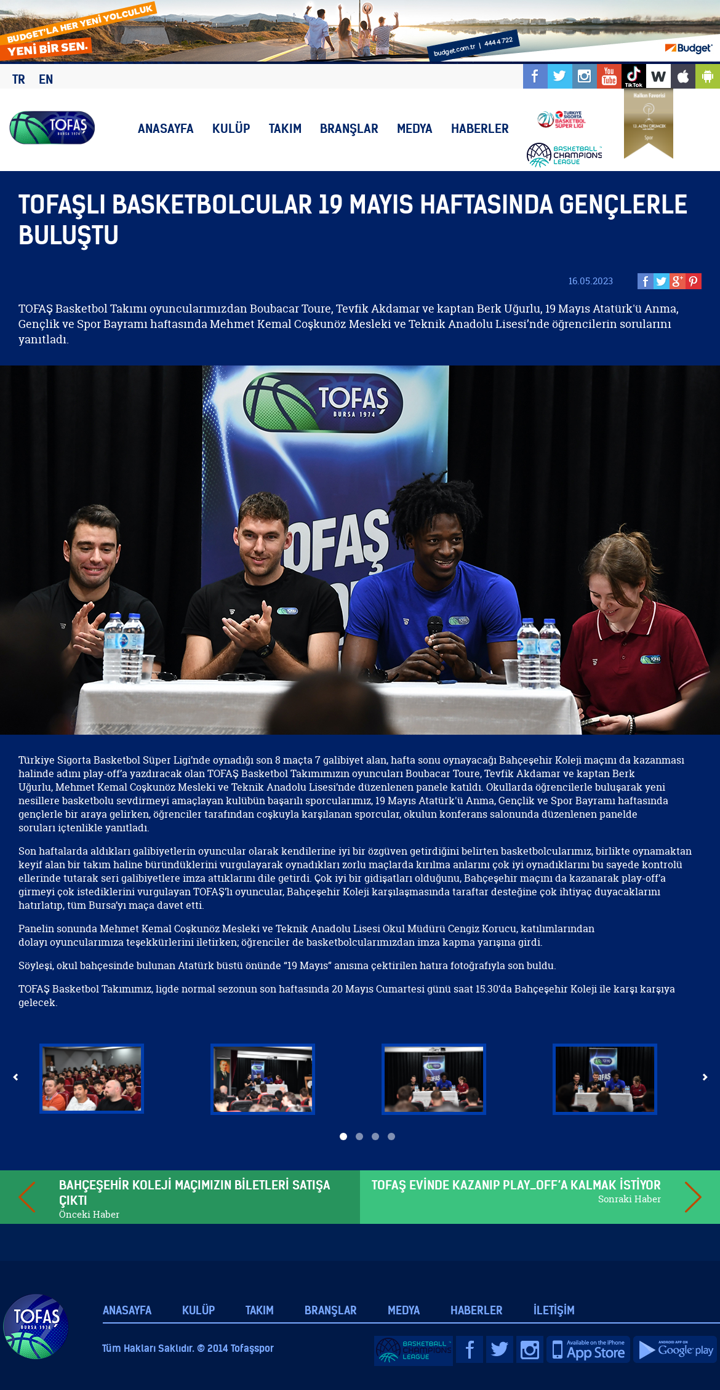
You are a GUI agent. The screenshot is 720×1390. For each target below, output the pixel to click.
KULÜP (231, 128)
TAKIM (285, 128)
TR (18, 79)
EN (46, 79)
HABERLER (480, 128)
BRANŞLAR (349, 128)
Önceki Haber (89, 1214)
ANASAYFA (166, 128)
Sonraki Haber (629, 1198)
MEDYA (415, 128)
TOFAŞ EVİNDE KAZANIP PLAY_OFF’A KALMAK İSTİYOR (516, 1184)
